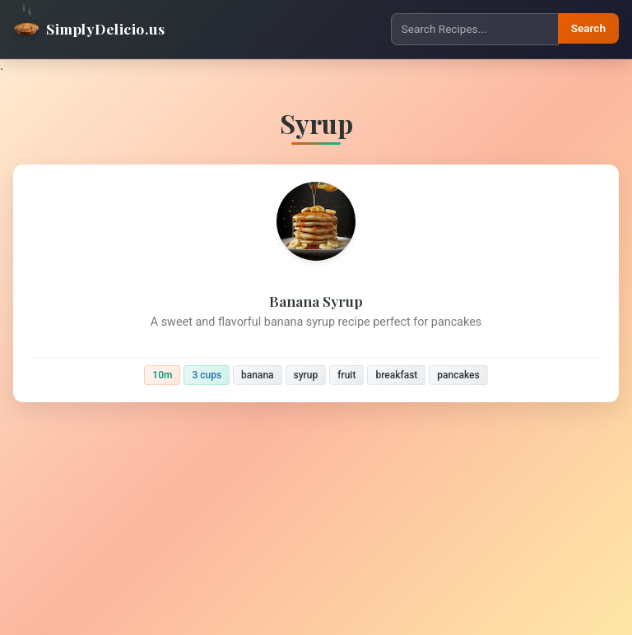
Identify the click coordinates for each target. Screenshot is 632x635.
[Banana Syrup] (316, 283)
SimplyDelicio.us (89, 29)
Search (588, 28)
